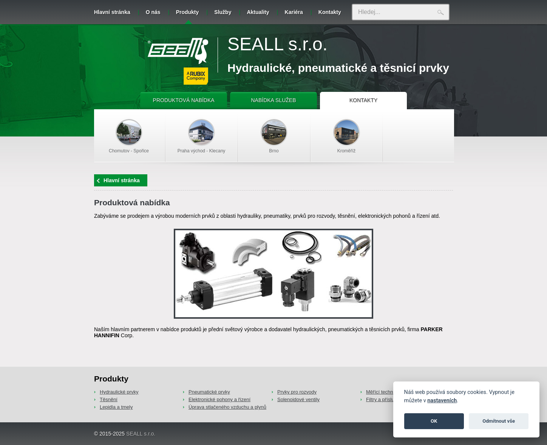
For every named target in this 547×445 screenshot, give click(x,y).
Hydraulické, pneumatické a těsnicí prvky (338, 68)
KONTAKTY (363, 100)
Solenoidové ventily (298, 399)
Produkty (187, 16)
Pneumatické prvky (209, 392)
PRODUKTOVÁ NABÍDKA (184, 100)
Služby (222, 12)
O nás (153, 12)
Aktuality (258, 12)
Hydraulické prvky (119, 392)
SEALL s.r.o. (277, 44)
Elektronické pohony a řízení (219, 399)
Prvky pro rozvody (297, 392)
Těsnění (108, 399)
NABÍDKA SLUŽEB (273, 100)
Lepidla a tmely (116, 407)
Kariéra (294, 12)
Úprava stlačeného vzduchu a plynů (227, 407)
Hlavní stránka (112, 12)
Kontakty (329, 12)
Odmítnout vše (498, 421)
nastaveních (442, 400)
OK (434, 421)
